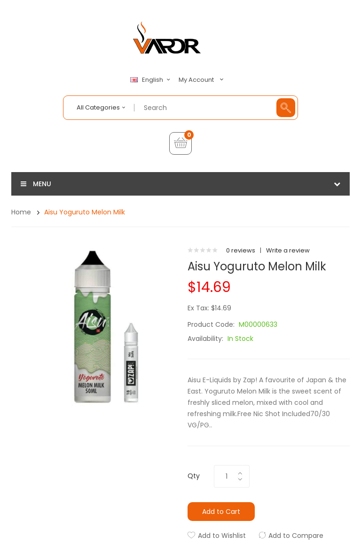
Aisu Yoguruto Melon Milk (84, 212)
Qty (194, 476)
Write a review (288, 250)
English (151, 80)
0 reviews (240, 250)
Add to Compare (295, 535)
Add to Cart (221, 511)
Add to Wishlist (222, 535)
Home (21, 212)
